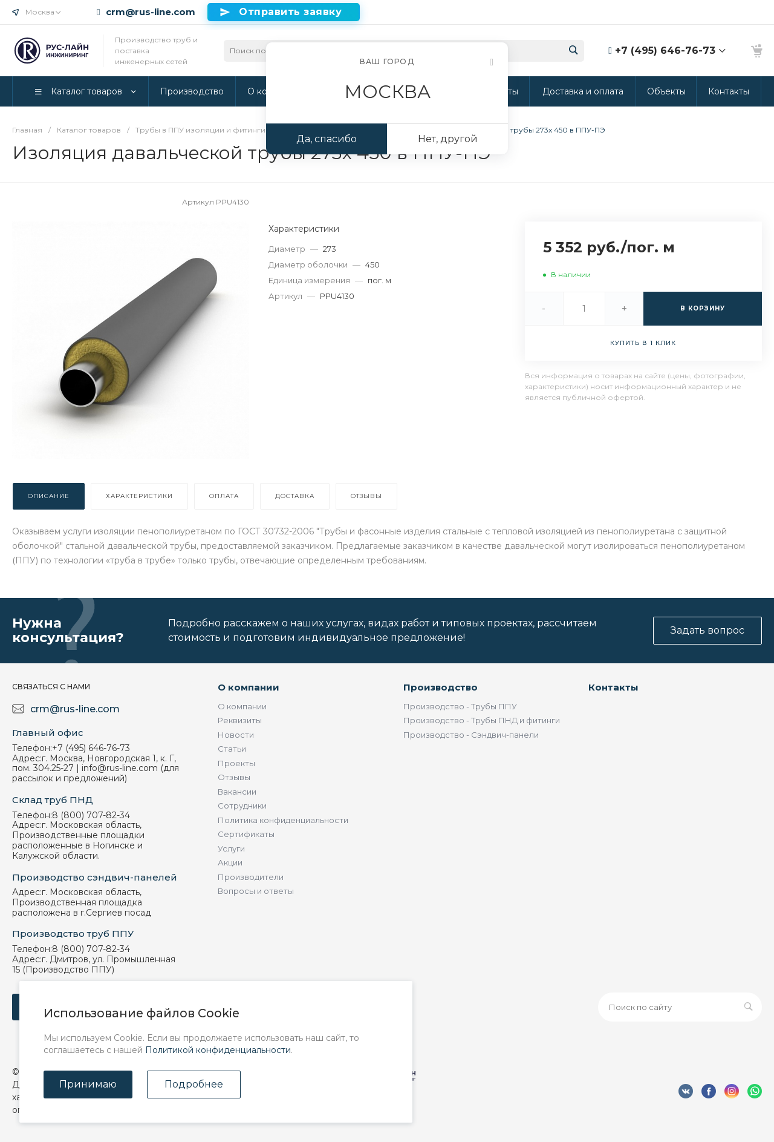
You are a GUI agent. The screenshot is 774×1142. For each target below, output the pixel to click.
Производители (251, 877)
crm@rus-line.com (150, 12)
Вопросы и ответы (256, 891)
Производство (440, 687)
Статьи (232, 748)
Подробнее (193, 1084)
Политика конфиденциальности (283, 820)
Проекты (236, 763)
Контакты (613, 687)
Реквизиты (240, 720)
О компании (248, 687)
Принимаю (88, 1084)
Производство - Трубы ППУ (460, 706)
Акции (230, 862)
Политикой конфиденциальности (218, 1050)
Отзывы (234, 777)
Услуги (231, 848)
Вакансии (237, 791)
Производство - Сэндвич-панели (471, 735)
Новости (236, 735)
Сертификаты (246, 834)
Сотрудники (242, 805)
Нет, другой (448, 139)
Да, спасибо (326, 139)
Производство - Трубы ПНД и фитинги (481, 720)
